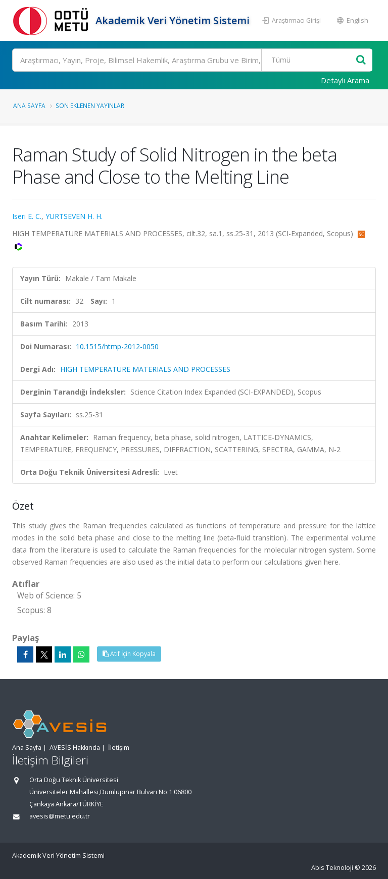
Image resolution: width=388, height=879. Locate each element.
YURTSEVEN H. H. (74, 216)
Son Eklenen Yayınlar (90, 105)
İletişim (118, 747)
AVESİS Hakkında (75, 747)
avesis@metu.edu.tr (59, 816)
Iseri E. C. (26, 216)
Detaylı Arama (345, 80)
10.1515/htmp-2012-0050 (117, 346)
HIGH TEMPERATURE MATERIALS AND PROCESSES (145, 369)
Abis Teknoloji (332, 867)
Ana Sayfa (29, 105)
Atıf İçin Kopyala (129, 653)
